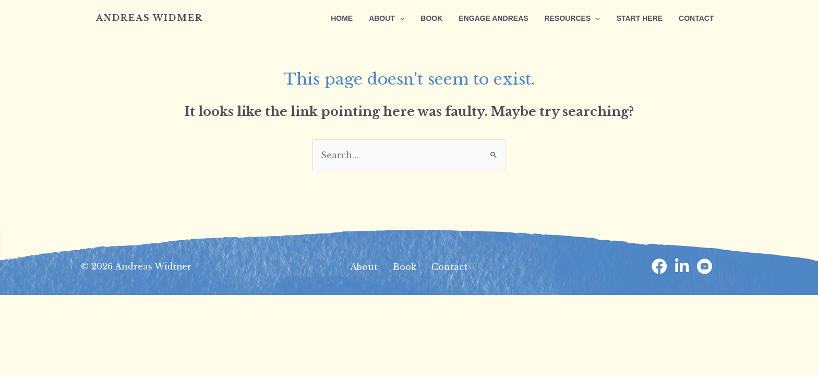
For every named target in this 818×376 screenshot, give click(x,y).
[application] (408, 18)
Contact (449, 267)
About (364, 267)
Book (404, 267)
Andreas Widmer (149, 18)
